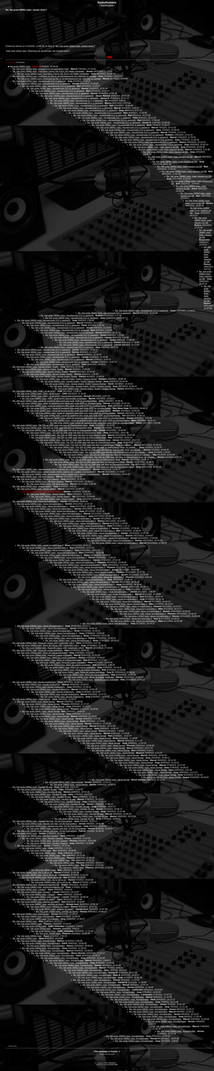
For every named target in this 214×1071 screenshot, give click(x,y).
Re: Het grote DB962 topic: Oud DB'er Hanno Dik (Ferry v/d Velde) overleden (48, 71)
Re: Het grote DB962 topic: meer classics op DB (156, 147)
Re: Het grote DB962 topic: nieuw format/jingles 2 (36, 501)
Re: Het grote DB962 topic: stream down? (75, 46)
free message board (111, 1064)
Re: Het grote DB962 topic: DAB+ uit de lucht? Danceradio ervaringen (49, 396)
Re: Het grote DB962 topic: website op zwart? (34, 899)
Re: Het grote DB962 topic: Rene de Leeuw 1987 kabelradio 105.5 (43, 643)
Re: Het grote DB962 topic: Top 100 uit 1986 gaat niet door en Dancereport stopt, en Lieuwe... (88, 445)
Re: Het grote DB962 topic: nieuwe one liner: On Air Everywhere (42, 821)
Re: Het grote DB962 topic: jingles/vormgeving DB (36, 885)
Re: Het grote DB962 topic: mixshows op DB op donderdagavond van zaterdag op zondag (54, 76)
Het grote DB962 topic (20, 66)
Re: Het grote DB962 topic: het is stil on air (32, 872)
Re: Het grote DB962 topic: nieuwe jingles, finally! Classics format (66, 379)
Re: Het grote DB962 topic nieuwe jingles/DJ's (34, 682)
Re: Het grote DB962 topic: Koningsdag (31, 914)
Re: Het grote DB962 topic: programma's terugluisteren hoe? (41, 69)
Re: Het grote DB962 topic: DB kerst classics (33, 477)
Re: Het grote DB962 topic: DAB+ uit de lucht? (34, 391)
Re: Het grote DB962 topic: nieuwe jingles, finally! (36, 367)
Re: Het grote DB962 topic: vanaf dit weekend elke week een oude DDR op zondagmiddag (55, 401)
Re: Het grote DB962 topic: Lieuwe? (29, 889)
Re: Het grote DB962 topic (25, 833)
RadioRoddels (107, 5)
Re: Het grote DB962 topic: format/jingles (36, 941)
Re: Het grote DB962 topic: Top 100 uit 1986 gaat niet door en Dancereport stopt (50, 425)
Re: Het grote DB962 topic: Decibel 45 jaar (32, 787)
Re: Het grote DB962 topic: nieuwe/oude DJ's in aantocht (39, 81)
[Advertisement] (23, 27)
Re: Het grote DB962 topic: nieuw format (31, 699)
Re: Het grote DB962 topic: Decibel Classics (37, 836)
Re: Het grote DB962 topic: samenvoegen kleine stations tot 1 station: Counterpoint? (52, 469)
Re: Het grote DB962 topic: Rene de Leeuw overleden (38, 650)
